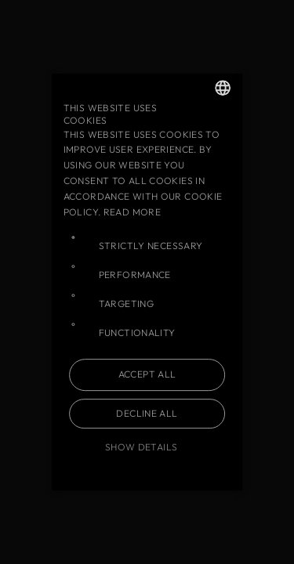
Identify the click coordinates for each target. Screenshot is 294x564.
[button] (147, 447)
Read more (132, 212)
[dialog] (147, 282)
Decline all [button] (146, 413)
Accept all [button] (147, 374)
